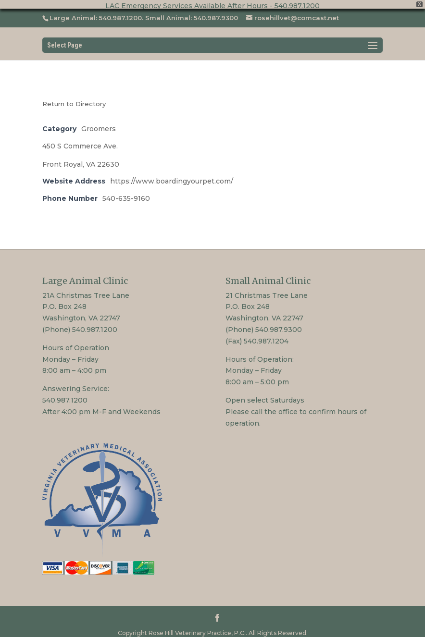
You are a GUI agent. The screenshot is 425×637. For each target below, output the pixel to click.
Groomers (98, 123)
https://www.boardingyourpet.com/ (171, 176)
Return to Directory (74, 98)
